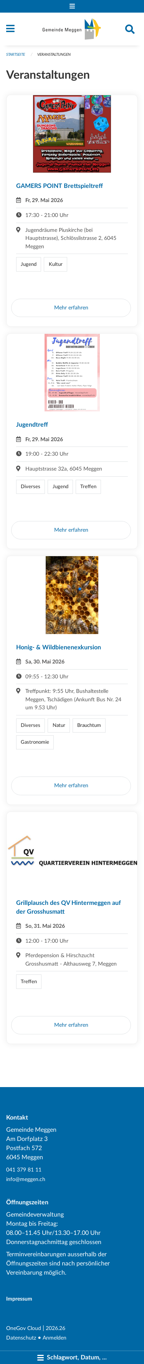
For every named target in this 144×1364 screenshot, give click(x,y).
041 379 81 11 (23, 1170)
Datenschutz (21, 1338)
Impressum (19, 1299)
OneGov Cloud (23, 1328)
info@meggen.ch (25, 1179)
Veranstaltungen (54, 55)
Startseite (15, 55)
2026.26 (55, 1328)
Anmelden (54, 1338)
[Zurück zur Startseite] (71, 29)
